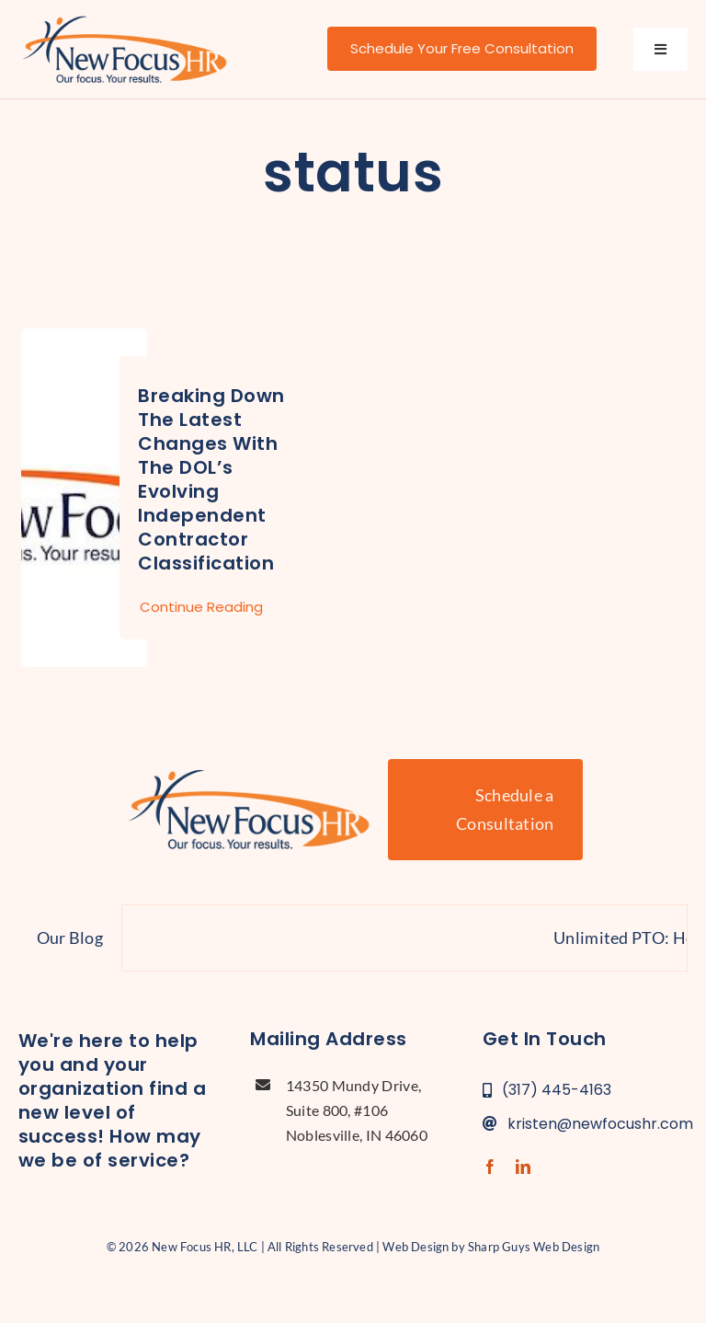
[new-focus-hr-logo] (124, 18)
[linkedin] (523, 1166)
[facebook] (490, 1166)
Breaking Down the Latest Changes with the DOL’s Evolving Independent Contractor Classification (211, 479)
